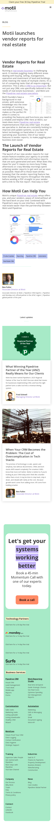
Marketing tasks (12, 712)
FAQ (7, 790)
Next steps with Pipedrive (12, 766)
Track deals (10, 687)
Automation (42, 256)
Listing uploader (12, 715)
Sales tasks (10, 710)
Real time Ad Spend (35, 685)
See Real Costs (33, 690)
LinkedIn (9, 810)
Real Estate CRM (8, 261)
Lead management (13, 685)
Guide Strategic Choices (37, 687)
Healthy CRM (10, 720)
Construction (33, 770)
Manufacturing (33, 767)
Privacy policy (11, 795)
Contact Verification (13, 740)
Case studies (33, 785)
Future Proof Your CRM (14, 735)
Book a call (27, 600)
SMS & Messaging (35, 712)
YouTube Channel (12, 769)
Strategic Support (12, 745)
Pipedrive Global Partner (37, 787)
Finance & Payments (36, 760)
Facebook (9, 812)
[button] (50, 7)
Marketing (32, 710)
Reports (9, 693)
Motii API (31, 722)
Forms (8, 695)
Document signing (35, 720)
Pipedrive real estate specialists (22, 93)
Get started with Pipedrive (12, 761)
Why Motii (9, 785)
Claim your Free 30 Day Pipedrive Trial (27, 2)
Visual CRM (10, 682)
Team (8, 787)
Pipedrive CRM (31, 256)
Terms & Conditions (13, 792)
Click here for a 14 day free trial (17, 636)
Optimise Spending (35, 692)
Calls (29, 715)
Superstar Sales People (14, 757)
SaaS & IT (31, 757)
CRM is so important (36, 85)
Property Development (36, 762)
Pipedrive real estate (29, 122)
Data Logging (11, 737)
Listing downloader (13, 717)
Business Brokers (34, 765)
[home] (11, 9)
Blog (30, 782)
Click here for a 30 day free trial (17, 625)
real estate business (23, 70)
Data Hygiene (11, 742)
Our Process (10, 782)
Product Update (8, 256)
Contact (9, 807)
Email (30, 717)
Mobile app (10, 690)
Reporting (20, 256)
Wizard (8, 722)
